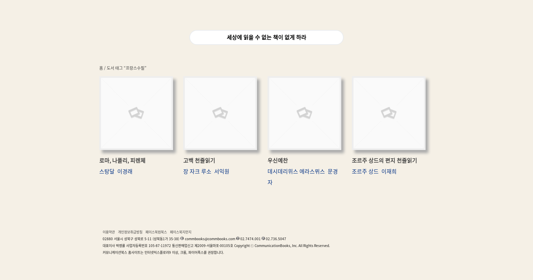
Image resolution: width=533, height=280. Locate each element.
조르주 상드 (365, 171)
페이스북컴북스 (156, 232)
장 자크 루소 (197, 171)
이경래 (125, 171)
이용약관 (109, 232)
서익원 (221, 171)
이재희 (389, 171)
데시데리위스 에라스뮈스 (296, 171)
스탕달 (107, 171)
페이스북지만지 (180, 232)
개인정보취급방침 (130, 232)
